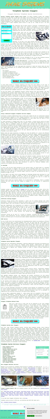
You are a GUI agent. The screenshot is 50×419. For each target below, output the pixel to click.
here (26, 398)
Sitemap (2, 410)
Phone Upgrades (27, 393)
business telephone (8, 119)
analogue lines (16, 33)
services (18, 373)
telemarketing (32, 369)
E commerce (33, 371)
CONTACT (42, 8)
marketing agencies (5, 372)
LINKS (36, 8)
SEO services (4, 369)
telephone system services (21, 366)
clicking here (37, 340)
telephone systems (37, 16)
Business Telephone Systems (26, 395)
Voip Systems (17, 391)
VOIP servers (20, 227)
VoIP (40, 58)
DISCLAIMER (47, 8)
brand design (18, 370)
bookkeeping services (6, 371)
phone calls (30, 61)
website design (4, 370)
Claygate (23, 189)
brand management (18, 369)
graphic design (20, 371)
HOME (33, 8)
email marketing (31, 367)
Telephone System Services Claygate (13, 344)
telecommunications (28, 221)
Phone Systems (20, 392)
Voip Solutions (39, 392)
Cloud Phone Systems (25, 391)
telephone (25, 287)
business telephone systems (7, 313)
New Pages (5, 410)
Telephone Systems (38, 395)
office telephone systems (33, 310)
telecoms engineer (13, 304)
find (5, 327)
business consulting (21, 372)
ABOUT (39, 8)
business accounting (37, 372)
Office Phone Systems (29, 392)
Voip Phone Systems (18, 393)
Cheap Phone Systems (8, 391)
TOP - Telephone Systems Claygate (8, 402)
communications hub (40, 89)
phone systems (28, 25)
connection (28, 66)
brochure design (31, 370)
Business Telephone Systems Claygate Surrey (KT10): (14, 16)
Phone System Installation (37, 391)
